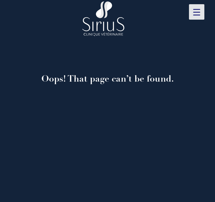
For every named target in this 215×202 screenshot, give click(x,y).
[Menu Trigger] (196, 12)
